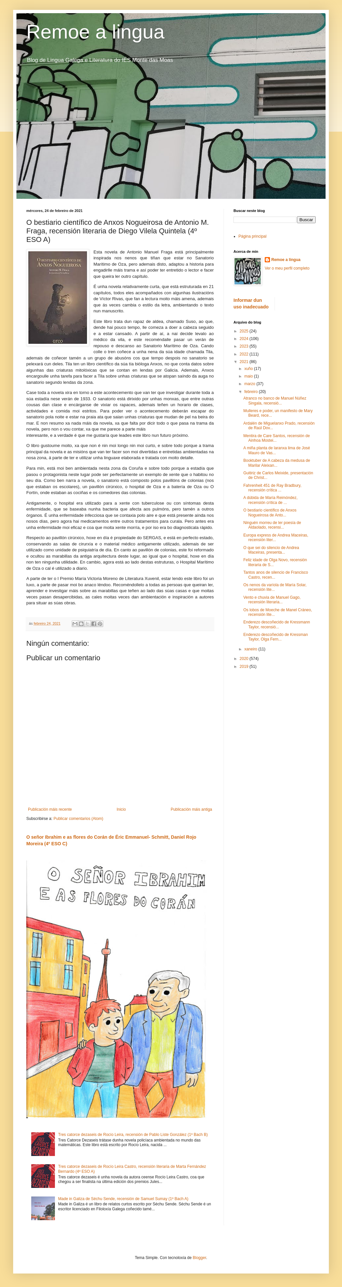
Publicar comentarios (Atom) (78, 818)
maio (249, 376)
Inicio (121, 809)
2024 (245, 338)
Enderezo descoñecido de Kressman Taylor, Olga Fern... (275, 637)
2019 (245, 666)
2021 (245, 361)
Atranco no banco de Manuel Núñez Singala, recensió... (274, 400)
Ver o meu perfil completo (287, 268)
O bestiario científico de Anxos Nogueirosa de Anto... (269, 512)
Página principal (252, 236)
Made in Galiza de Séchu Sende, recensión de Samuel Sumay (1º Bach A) (123, 1198)
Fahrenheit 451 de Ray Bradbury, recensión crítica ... (272, 487)
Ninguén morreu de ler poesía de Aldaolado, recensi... (272, 525)
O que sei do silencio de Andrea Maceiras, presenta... (271, 550)
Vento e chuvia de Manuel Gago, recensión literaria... (272, 599)
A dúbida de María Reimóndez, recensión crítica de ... (270, 500)
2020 (245, 658)
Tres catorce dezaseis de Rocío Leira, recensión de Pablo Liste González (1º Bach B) (133, 1134)
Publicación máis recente (50, 809)
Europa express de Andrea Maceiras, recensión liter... (275, 537)
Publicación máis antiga (191, 809)
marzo (250, 383)
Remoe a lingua (95, 32)
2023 (245, 346)
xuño (249, 368)
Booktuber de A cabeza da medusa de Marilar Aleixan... (276, 462)
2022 (245, 354)
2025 (245, 331)
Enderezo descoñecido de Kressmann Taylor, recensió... (276, 624)
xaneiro (251, 649)
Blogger (199, 1257)
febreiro (251, 391)
